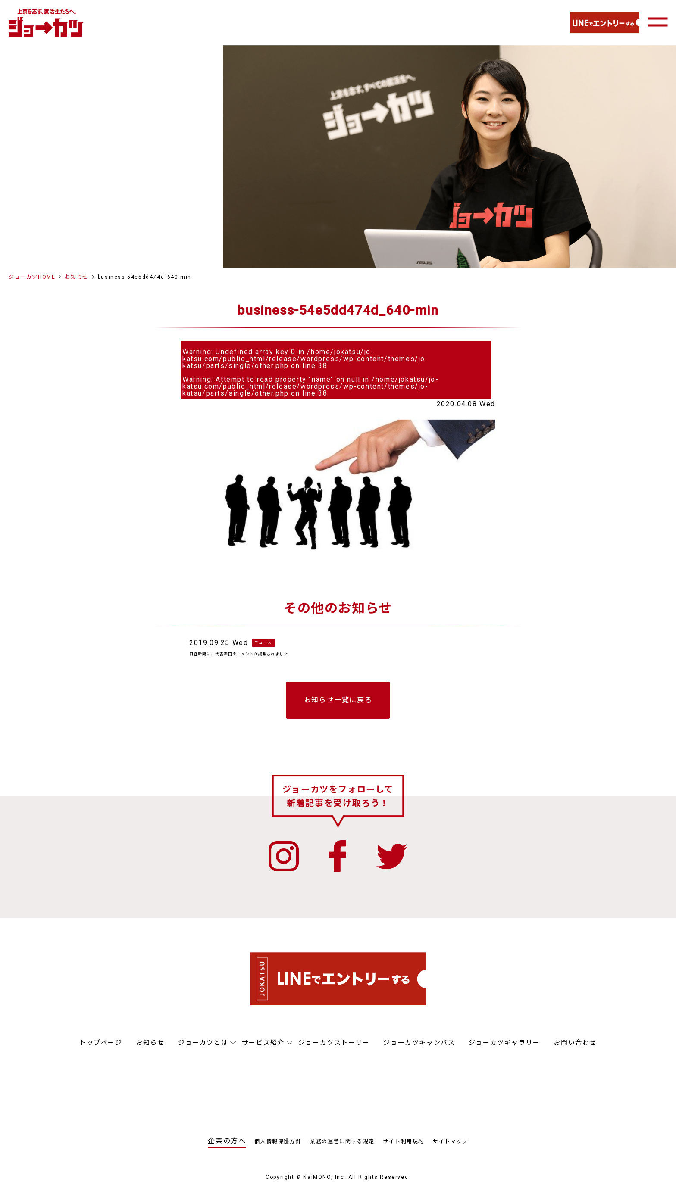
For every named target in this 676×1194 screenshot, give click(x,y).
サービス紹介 (263, 1048)
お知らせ (76, 277)
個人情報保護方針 (277, 1147)
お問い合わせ (575, 1048)
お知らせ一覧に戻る (338, 706)
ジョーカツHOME (32, 277)
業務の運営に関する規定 (342, 1147)
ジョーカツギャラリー (504, 1048)
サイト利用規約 (403, 1147)
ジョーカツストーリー (334, 1048)
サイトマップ (450, 1147)
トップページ (100, 1048)
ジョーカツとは (203, 1048)
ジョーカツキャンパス (419, 1048)
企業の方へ (227, 1146)
